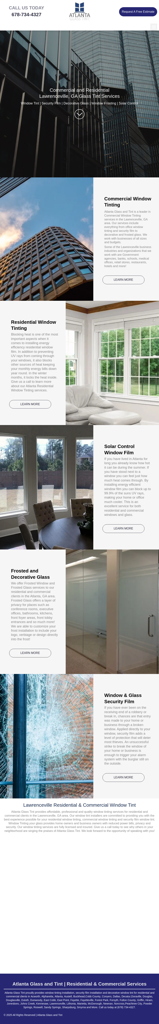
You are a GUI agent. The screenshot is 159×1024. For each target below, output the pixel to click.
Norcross (119, 1003)
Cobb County (92, 996)
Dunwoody (36, 1000)
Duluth (25, 1000)
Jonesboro (13, 1003)
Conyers (107, 996)
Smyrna (81, 1007)
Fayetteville (86, 1000)
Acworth (35, 996)
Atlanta (59, 996)
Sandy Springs (52, 1007)
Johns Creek (27, 1003)
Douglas (147, 996)
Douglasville (13, 1000)
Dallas (116, 996)
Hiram (148, 1000)
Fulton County (128, 1000)
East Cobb (50, 1000)
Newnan (108, 1003)
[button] (153, 27)
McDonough (95, 1003)
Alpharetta (47, 996)
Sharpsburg (68, 1007)
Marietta (81, 1003)
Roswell (38, 1007)
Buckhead (79, 996)
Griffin (140, 1000)
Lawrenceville (57, 1003)
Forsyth (114, 1000)
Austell (68, 996)
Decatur (125, 996)
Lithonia (71, 1003)
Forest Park (101, 1000)
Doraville (136, 996)
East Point (63, 1000)
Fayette (74, 1000)
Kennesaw (42, 1003)
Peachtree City (133, 1003)
